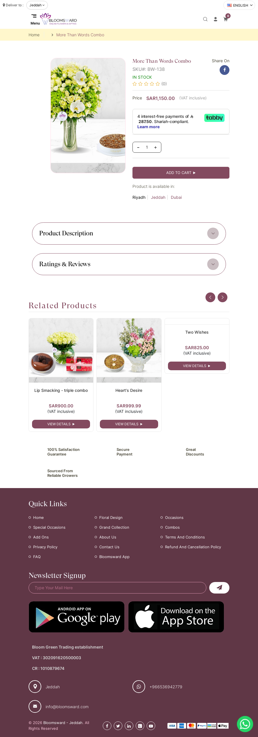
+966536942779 (165, 686)
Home (34, 34)
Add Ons (41, 537)
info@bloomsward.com (67, 706)
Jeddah (158, 197)
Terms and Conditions (185, 537)
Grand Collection (114, 527)
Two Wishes (197, 332)
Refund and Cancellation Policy (193, 547)
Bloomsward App (114, 557)
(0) (164, 83)
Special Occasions (49, 527)
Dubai (176, 197)
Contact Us (109, 547)
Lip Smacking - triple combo (61, 390)
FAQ (37, 557)
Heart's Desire (128, 390)
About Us (107, 537)
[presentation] (210, 297)
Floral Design (111, 517)
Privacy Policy (45, 547)
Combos (172, 527)
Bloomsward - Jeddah (63, 722)
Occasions (174, 517)
